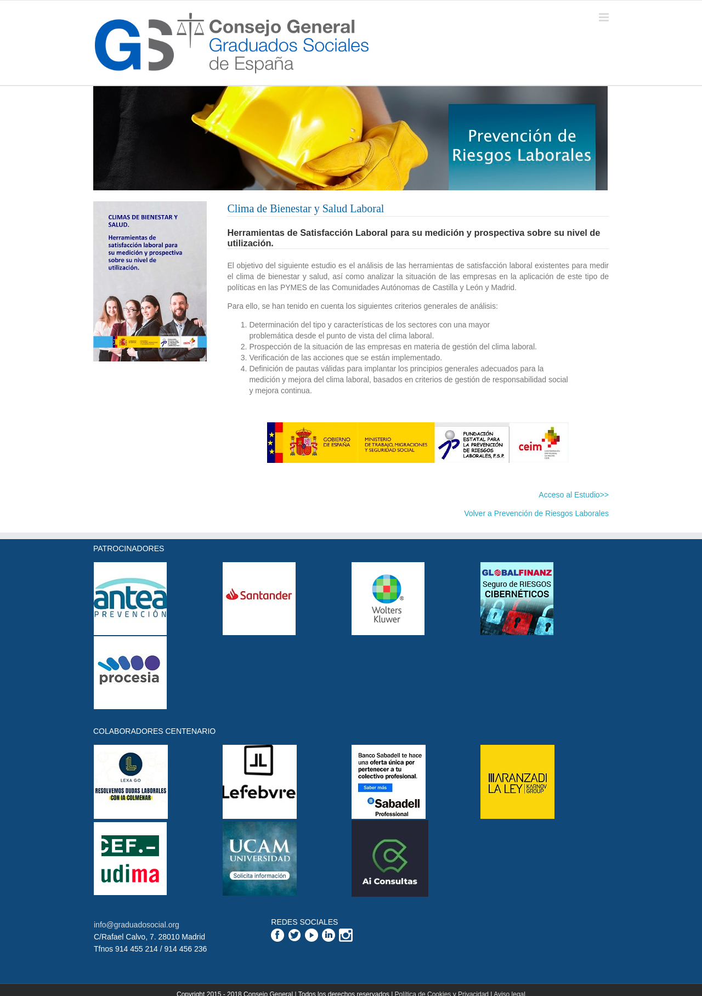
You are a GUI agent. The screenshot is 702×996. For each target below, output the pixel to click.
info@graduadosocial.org (136, 924)
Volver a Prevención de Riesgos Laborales (536, 513)
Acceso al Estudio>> (574, 494)
